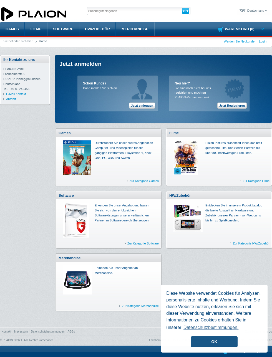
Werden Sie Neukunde (239, 41)
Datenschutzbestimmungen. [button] (210, 327)
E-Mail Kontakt (16, 94)
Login (262, 41)
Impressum (21, 331)
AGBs (71, 331)
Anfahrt (11, 99)
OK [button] (214, 341)
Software (63, 29)
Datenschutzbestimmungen (47, 331)
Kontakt (6, 331)
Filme (36, 29)
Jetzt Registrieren (232, 105)
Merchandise (135, 29)
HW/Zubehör (97, 29)
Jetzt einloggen (142, 105)
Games (12, 29)
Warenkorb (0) (244, 29)
